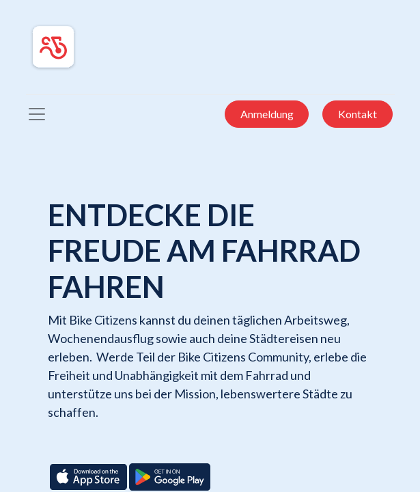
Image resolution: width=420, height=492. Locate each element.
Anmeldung (267, 113)
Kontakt (357, 113)
